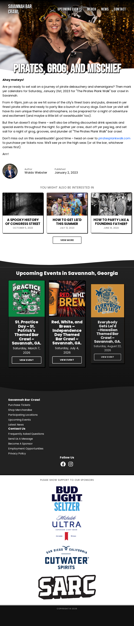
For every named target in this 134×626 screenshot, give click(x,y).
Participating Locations (23, 415)
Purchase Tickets (19, 405)
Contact (120, 9)
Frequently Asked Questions (26, 434)
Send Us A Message (20, 439)
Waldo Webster (36, 172)
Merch (91, 9)
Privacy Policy (17, 453)
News (105, 9)
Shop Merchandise (20, 410)
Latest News (16, 425)
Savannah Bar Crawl (20, 9)
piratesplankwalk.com (114, 138)
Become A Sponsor (20, 444)
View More (67, 240)
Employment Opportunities (25, 448)
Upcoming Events (70, 9)
